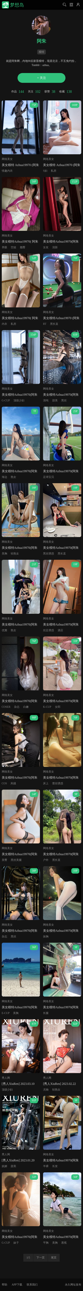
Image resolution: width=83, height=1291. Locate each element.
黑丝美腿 (16, 860)
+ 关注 (41, 77)
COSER (6, 706)
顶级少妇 (18, 400)
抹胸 (46, 936)
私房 (53, 170)
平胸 (46, 1242)
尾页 (54, 1257)
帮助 (4, 1284)
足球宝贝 (48, 477)
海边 (4, 477)
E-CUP (6, 1013)
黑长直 (54, 323)
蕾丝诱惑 (57, 783)
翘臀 (22, 247)
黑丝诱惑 (48, 553)
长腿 (46, 1013)
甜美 (55, 400)
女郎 (57, 706)
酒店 (60, 630)
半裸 (46, 1166)
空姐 (13, 247)
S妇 (45, 170)
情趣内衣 (7, 170)
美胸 (4, 553)
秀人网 (6, 1077)
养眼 (4, 247)
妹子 (16, 1242)
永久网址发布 (73, 1284)
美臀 (4, 860)
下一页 (40, 1257)
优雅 (4, 630)
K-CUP (47, 706)
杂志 (16, 706)
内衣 (4, 323)
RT (44, 323)
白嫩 (26, 706)
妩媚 (4, 1166)
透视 (64, 1242)
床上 (46, 783)
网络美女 (7, 159)
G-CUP (6, 400)
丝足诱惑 (48, 630)
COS (4, 783)
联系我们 (32, 1284)
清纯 (46, 400)
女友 (46, 247)
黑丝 (64, 400)
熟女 (13, 477)
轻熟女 (15, 553)
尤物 (46, 1089)
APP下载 (17, 1284)
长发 (55, 1166)
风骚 (13, 783)
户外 (46, 860)
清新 (55, 247)
